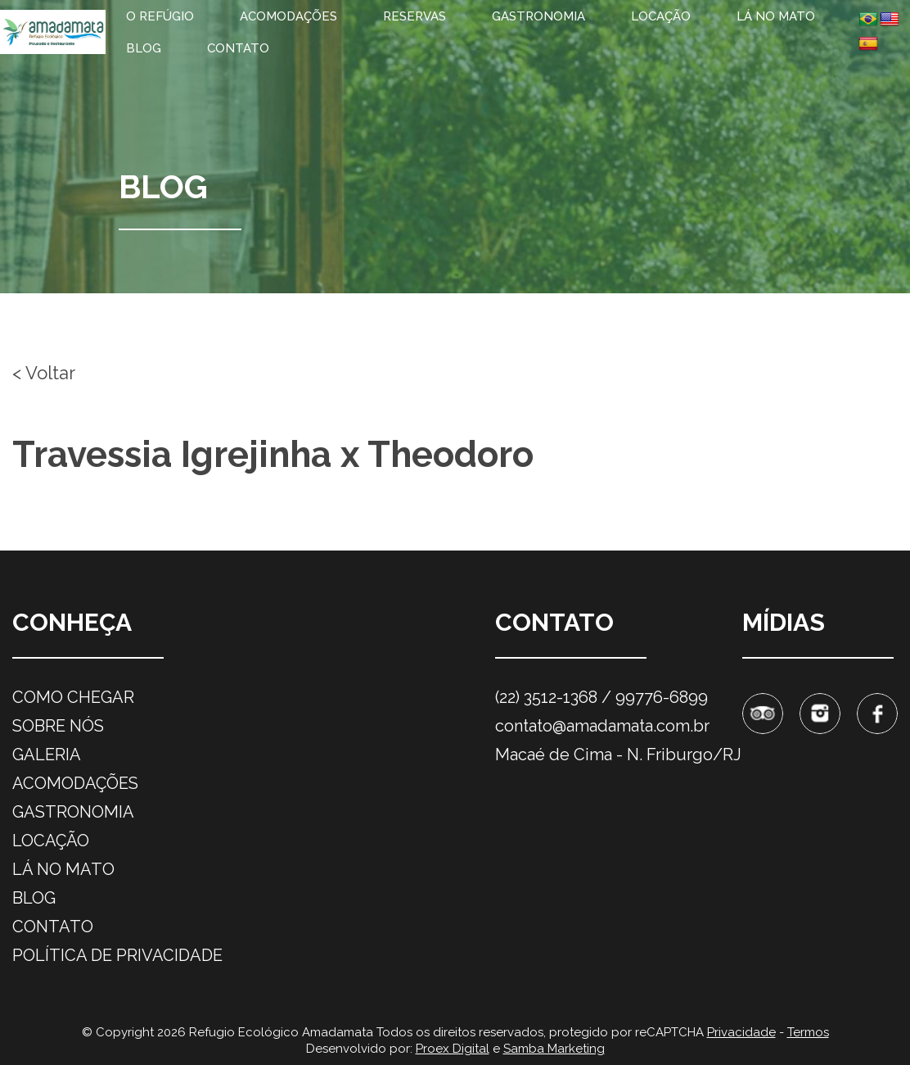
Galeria (46, 754)
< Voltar (43, 372)
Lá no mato (776, 16)
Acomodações (288, 16)
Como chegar (73, 697)
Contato (238, 48)
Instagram (820, 713)
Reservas (414, 16)
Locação (661, 16)
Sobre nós (58, 726)
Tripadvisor (762, 713)
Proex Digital (452, 1048)
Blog (143, 48)
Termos (808, 1032)
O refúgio (160, 16)
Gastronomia (538, 16)
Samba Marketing (554, 1048)
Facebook (877, 713)
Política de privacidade (117, 955)
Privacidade (741, 1032)
